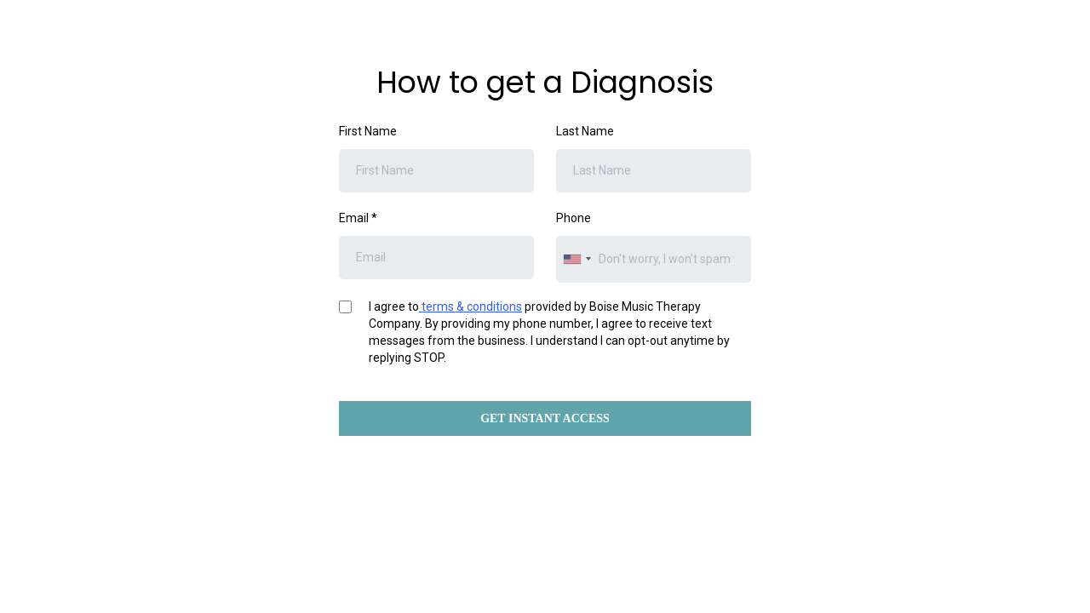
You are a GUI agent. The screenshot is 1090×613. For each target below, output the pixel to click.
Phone (573, 218)
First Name (368, 131)
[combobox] (576, 259)
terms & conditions (470, 306)
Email (358, 218)
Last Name (585, 131)
